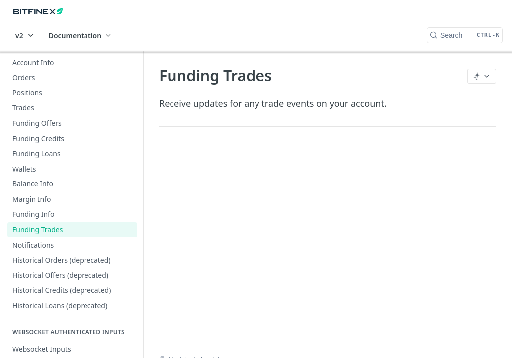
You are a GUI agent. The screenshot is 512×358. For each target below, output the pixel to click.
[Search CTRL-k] (464, 35)
